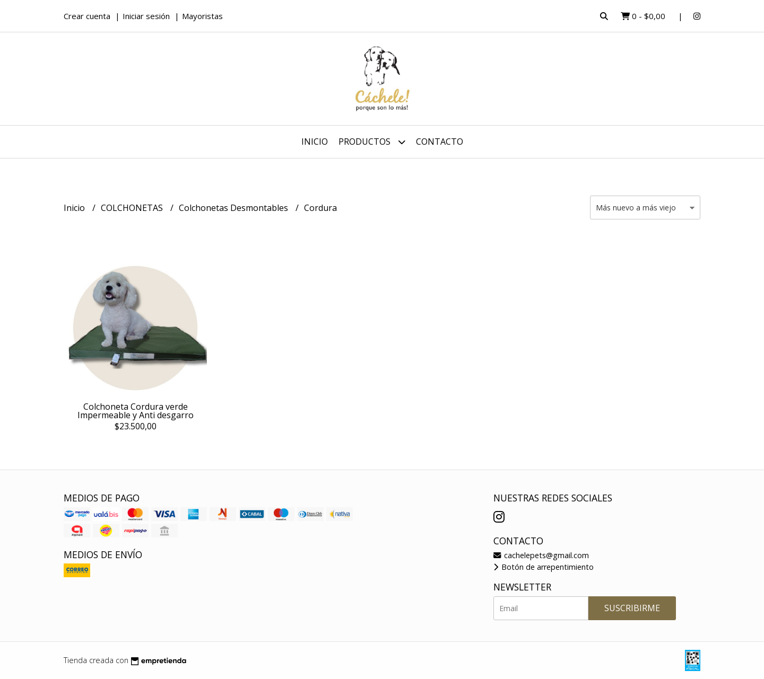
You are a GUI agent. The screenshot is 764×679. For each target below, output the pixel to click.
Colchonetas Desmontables (234, 208)
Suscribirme (632, 608)
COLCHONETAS (133, 208)
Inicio (314, 141)
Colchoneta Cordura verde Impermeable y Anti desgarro (135, 411)
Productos (371, 142)
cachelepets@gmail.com (541, 555)
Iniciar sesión (146, 16)
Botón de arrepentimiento (543, 567)
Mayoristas (202, 16)
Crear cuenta (87, 16)
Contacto (439, 141)
